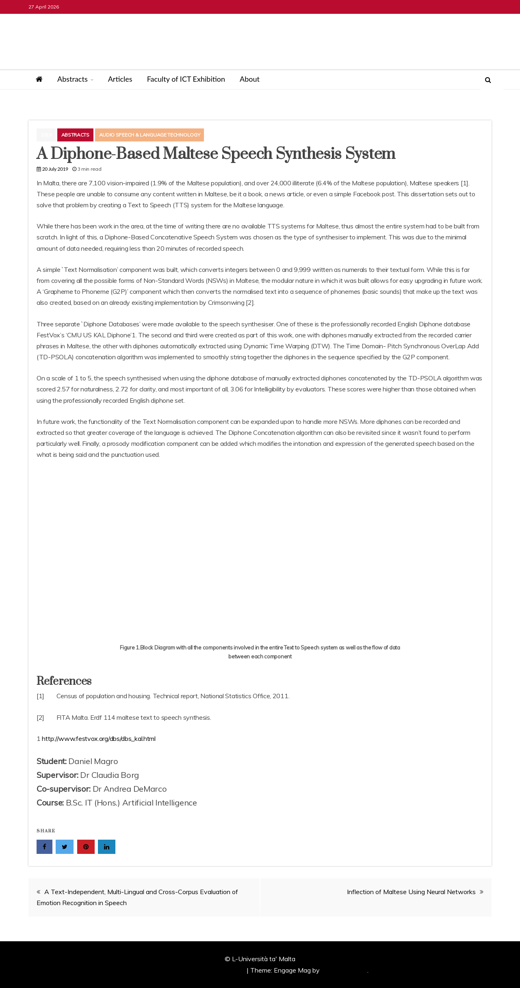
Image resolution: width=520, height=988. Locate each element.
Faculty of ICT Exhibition (186, 78)
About (250, 78)
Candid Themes (344, 970)
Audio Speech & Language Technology (149, 135)
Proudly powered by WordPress (199, 970)
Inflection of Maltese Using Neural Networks (411, 892)
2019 (46, 135)
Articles (120, 78)
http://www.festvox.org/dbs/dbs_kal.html (98, 738)
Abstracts (72, 78)
